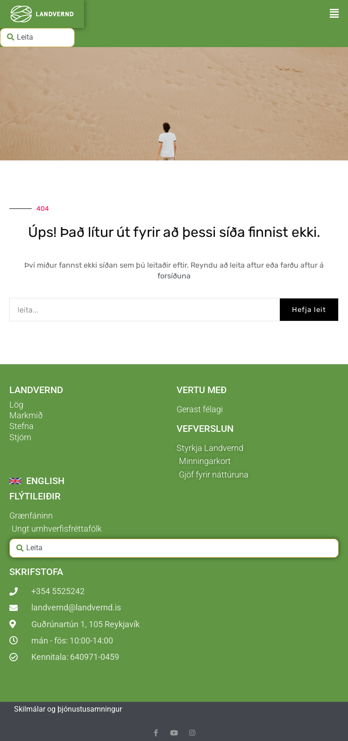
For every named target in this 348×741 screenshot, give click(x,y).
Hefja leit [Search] (309, 309)
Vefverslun (205, 428)
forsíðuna (174, 275)
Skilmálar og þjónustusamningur (68, 709)
